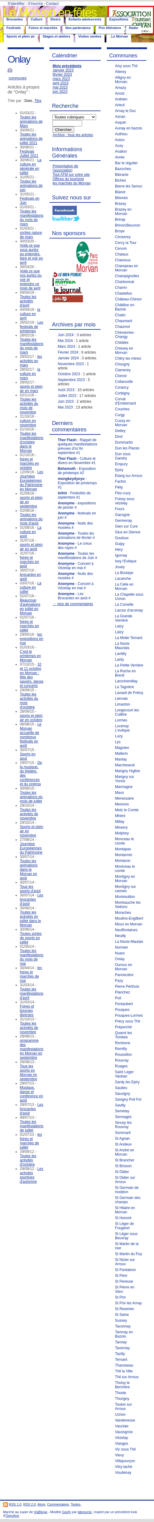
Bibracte (121, 175)
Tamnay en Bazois (124, 1334)
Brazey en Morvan (123, 211)
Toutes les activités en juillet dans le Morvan (30, 918)
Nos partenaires (78, 28)
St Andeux (123, 1144)
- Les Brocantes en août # (74, 596)
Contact (52, 4)
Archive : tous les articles (72, 135)
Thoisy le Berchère (122, 1385)
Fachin (120, 481)
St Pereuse (124, 1281)
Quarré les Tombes (123, 1035)
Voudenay (123, 1472)
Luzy (119, 736)
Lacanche (123, 578)
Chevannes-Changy (125, 334)
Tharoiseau (124, 1365)
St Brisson (123, 1166)
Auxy (119, 145)
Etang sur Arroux (128, 476)
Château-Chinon (128, 299)
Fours (119, 509)
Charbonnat (124, 282)
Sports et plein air (20, 36)
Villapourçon (125, 1461)
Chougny (122, 364)
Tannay (121, 1342)
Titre (37, 101)
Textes (76, 1504)
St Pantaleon (125, 1270)
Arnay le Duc (125, 111)
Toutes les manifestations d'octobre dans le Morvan (31, 442)
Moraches (123, 912)
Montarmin (123, 855)
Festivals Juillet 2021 (29, 153)
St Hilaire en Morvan (125, 1210)
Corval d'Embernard (125, 401)
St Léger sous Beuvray (126, 1236)
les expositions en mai (31, 638)
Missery (121, 827)
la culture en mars (30, 373)
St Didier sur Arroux (125, 1179)
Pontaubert (124, 1004)
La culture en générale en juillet (30, 166)
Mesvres (122, 804)
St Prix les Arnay (128, 1303)
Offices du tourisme (68, 179)
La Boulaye (124, 573)
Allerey (120, 72)
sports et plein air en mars (31, 388)
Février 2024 (68, 352)
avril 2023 (60, 83)
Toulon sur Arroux (123, 1406)
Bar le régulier (126, 163)
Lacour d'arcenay (129, 610)
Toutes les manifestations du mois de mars (31, 217)
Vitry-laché (123, 1467)
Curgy (120, 415)
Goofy (66, 1512)
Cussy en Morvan (122, 423)
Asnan (120, 116)
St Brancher (124, 1160)
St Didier (122, 1172)
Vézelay (121, 1438)
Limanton (122, 704)
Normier (121, 947)
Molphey (122, 833)
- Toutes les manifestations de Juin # (77, 555)
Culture (37, 19)
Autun (119, 140)
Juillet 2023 (67, 396)
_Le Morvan (118, 36)
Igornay (121, 555)
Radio (133, 28)
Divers (55, 19)
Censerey (123, 237)
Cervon (121, 248)
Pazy (119, 981)
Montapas (123, 849)
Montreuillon (125, 897)
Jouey (120, 567)
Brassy (120, 204)
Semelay (122, 1111)
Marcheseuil (125, 765)
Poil (118, 998)
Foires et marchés (43, 28)
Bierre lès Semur (128, 186)
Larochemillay (126, 681)
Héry (119, 549)
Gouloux (122, 538)
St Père (121, 1275)
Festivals (13, 28)
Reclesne (122, 1043)
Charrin (121, 287)
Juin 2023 (65, 401)
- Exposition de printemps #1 (77, 483)
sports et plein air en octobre (31, 718)
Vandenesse (125, 1420)
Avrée (119, 157)
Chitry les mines (128, 358)
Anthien (121, 99)
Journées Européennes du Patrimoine (31, 848)
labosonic (85, 1512)
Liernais (121, 698)
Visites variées (89, 36)
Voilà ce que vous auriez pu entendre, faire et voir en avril (31, 254)
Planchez (122, 992)
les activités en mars (31, 360)
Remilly (121, 1049)
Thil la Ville (124, 1371)
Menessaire (124, 798)
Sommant (123, 1133)
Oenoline (12, 1515)
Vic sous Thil (125, 1449)
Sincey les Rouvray (123, 1125)
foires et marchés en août (29, 561)
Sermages (123, 1117)
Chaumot (122, 327)
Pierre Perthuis (127, 986)
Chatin (120, 315)
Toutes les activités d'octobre (28, 1160)
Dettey (120, 431)
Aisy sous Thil (126, 66)
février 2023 (62, 74)
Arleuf (119, 105)
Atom (41, 1504)
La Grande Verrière (123, 618)
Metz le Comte (126, 810)
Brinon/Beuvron (127, 225)
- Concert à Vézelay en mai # (75, 565)
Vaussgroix (124, 1432)
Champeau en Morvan (126, 268)
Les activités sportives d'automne (31, 1175)
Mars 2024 (66, 346)
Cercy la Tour (125, 243)
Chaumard (123, 321)
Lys (117, 742)
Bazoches (123, 169)
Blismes (121, 198)
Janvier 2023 (62, 70)
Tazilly (120, 1354)
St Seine (122, 1315)
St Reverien (124, 1309)
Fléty (119, 487)
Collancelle (124, 382)
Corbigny (122, 393)
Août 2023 (66, 390)
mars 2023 (61, 79)
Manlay (121, 759)
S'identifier (16, 4)
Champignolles (127, 276)
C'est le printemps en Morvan (30, 655)
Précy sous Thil (127, 1021)
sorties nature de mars (31, 235)
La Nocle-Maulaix (129, 941)
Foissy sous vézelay (124, 501)
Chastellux (123, 293)
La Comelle (124, 604)
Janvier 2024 (68, 358)
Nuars (120, 953)
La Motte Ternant (128, 638)
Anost (119, 93)
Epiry (119, 470)
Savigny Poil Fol (128, 1099)
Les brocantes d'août (31, 899)
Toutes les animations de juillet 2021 (31, 138)
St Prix (120, 1297)
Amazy (120, 87)
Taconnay (123, 1326)
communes (18, 78)
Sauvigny (122, 1094)
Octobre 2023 (69, 374)
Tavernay (122, 1348)
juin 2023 (59, 91)
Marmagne (123, 787)
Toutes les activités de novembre (29, 814)
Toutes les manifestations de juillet (31, 1126)
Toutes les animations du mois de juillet (31, 796)
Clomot (121, 376)
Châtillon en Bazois (124, 307)
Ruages (121, 1066)
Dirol (119, 436)
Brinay (120, 219)
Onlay (119, 959)
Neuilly (120, 936)
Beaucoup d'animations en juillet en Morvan (30, 606)
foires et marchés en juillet (29, 625)
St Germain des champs (127, 1200)
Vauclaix (121, 1426)
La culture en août (30, 531)
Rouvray (122, 1060)
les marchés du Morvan (71, 183)
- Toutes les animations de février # (76, 535)
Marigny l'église (127, 771)
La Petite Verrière (129, 665)
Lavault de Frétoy (129, 693)
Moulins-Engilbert (129, 918)
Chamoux (123, 260)
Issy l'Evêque (125, 561)
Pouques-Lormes (129, 1015)
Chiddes (121, 342)
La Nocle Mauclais (122, 645)
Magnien (122, 748)
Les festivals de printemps (31, 326)
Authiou (121, 134)
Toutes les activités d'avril (28, 301)
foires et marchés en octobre (29, 463)
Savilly (120, 1105)
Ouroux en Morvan (123, 967)
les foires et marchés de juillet (31, 1141)
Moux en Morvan (128, 924)
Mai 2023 (65, 407)
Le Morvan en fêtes (49, 12)
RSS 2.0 (29, 1504)
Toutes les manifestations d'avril (31, 993)
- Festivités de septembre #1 (74, 495)
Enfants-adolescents (85, 19)
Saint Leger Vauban (124, 1074)
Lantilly (120, 654)
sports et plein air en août (31, 547)
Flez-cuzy (123, 493)
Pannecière (124, 975)
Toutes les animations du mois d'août (31, 519)
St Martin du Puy (128, 1254)
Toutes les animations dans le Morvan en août (29, 869)
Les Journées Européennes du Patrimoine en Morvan (31, 480)
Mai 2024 (65, 341)
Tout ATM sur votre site (71, 175)
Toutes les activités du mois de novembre (29, 405)
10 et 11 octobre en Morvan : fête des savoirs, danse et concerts (31, 675)
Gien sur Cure (126, 526)
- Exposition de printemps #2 (77, 471)
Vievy (119, 1455)
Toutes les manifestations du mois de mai (31, 957)
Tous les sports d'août (30, 889)
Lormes (121, 720)
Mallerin (121, 753)
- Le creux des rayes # (74, 545)
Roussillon (123, 1054)
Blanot (120, 192)
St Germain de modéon (126, 1190)
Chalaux (121, 254)
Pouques (122, 1010)
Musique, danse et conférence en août (31, 1093)
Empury (121, 464)
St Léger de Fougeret (124, 1226)
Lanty (119, 659)
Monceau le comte (124, 841)
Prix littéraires (109, 28)
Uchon (120, 1414)
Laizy (119, 626)
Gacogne (122, 515)
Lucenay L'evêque (122, 728)
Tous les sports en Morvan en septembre (28, 1072)
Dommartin (124, 442)
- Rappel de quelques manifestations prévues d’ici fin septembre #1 (77, 446)
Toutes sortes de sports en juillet (30, 938)
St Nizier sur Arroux (125, 1262)
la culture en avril (30, 313)
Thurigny (122, 1399)
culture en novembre (28, 423)
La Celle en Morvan (124, 586)
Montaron (123, 861)
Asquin (120, 122)
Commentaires (58, 1504)
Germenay (123, 520)
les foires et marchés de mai (31, 974)
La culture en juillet (30, 587)
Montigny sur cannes (125, 889)
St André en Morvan (124, 1152)
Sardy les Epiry (127, 1082)
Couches (122, 409)
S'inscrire (35, 4)
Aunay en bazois (128, 128)
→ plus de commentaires (72, 604)
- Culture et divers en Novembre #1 (76, 460)
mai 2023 (59, 87)
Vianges (121, 1443)
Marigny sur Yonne (124, 779)
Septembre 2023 (71, 380)
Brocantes (14, 19)
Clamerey (123, 370)
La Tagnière (124, 687)
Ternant (121, 1359)
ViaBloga (40, 1512)
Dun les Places (127, 448)
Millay (119, 821)
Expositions (118, 19)
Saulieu (121, 1088)
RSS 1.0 (15, 1504)
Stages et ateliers (56, 36)
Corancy (122, 387)
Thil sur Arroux (126, 1377)
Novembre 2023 (71, 364)
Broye (119, 231)
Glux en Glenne (127, 532)
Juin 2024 (65, 335)
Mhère (120, 816)
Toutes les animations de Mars (31, 121)
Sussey (121, 1320)
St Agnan (122, 1138)
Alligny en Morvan (123, 79)
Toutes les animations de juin (31, 185)
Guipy (119, 544)
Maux (119, 792)
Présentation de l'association (65, 168)
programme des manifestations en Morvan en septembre (31, 1049)
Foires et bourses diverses (27, 1010)
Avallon (121, 151)
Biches (120, 180)
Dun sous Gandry (123, 456)
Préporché (123, 1027)
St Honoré (123, 1218)
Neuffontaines (126, 930)
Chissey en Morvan (124, 350)
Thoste (120, 1393)
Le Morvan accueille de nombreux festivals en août (30, 735)
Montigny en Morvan (125, 878)
